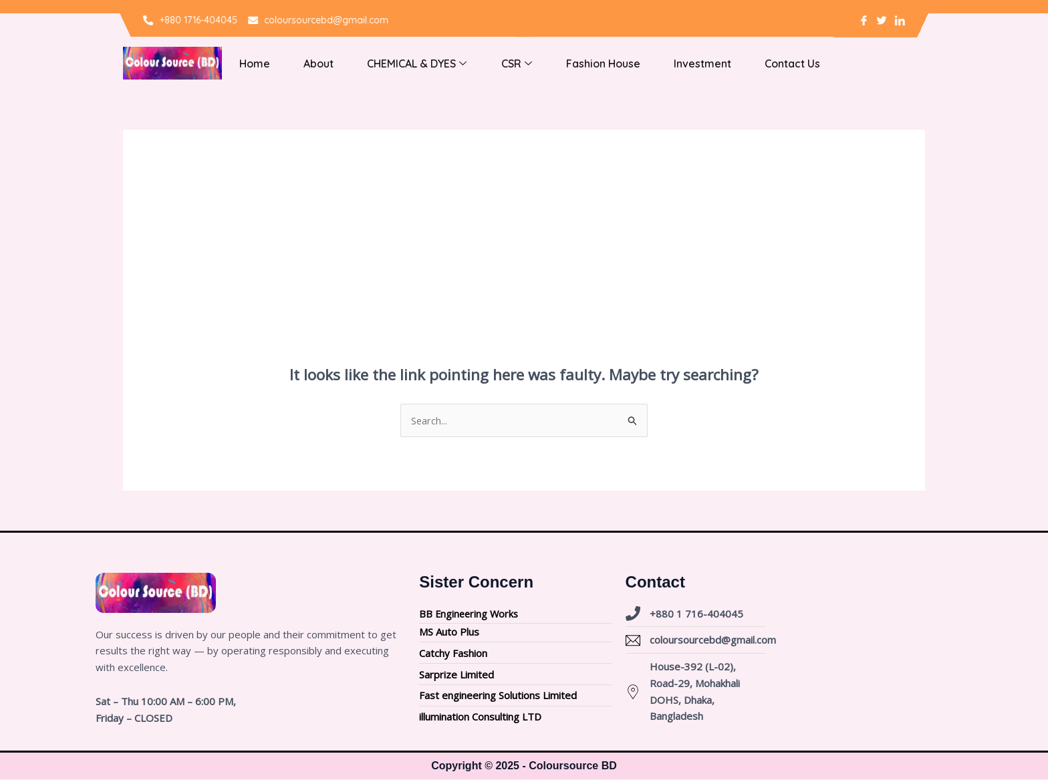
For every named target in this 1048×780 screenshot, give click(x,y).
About (308, 63)
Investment (664, 63)
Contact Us (747, 63)
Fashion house (572, 63)
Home (250, 63)
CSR (492, 63)
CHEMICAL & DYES (399, 63)
